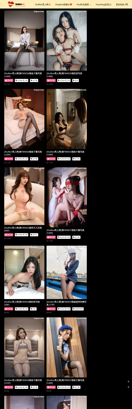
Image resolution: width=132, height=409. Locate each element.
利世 (33, 185)
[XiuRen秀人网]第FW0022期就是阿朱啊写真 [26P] (82, 309)
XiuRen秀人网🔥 (43, 4)
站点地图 (69, 403)
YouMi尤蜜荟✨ (84, 4)
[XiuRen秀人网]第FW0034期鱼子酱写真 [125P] (82, 59)
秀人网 (8, 64)
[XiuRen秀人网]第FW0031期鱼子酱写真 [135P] (82, 122)
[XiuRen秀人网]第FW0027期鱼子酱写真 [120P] (19, 247)
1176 (120, 390)
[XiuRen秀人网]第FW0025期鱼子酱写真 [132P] (82, 247)
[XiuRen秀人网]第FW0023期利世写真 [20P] (50, 304)
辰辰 (65, 65)
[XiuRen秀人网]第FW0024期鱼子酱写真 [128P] (19, 311)
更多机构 (121, 4)
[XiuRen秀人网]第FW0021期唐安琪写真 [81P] (19, 374)
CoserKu (77, 403)
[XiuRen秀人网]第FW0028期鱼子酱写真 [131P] (82, 184)
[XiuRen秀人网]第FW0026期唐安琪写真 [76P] (50, 247)
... (113, 390)
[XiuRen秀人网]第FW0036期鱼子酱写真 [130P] (19, 59)
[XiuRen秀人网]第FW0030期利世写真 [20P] (19, 179)
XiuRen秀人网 (21, 65)
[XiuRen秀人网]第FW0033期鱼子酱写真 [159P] (19, 122)
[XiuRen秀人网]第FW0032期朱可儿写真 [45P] (50, 120)
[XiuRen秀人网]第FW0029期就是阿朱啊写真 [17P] (50, 179)
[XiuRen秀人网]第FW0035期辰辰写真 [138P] (50, 59)
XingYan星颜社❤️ (63, 4)
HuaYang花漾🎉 (104, 4)
